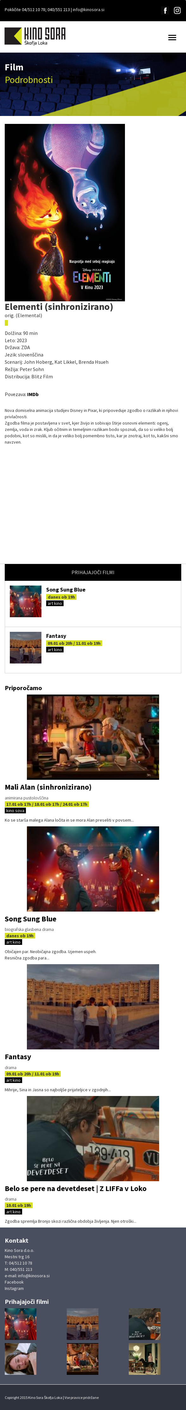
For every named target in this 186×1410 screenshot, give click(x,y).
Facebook (14, 1282)
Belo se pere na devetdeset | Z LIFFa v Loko (75, 1188)
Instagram (14, 1288)
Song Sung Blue (65, 589)
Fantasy (56, 635)
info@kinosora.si (88, 9)
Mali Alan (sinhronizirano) (48, 787)
